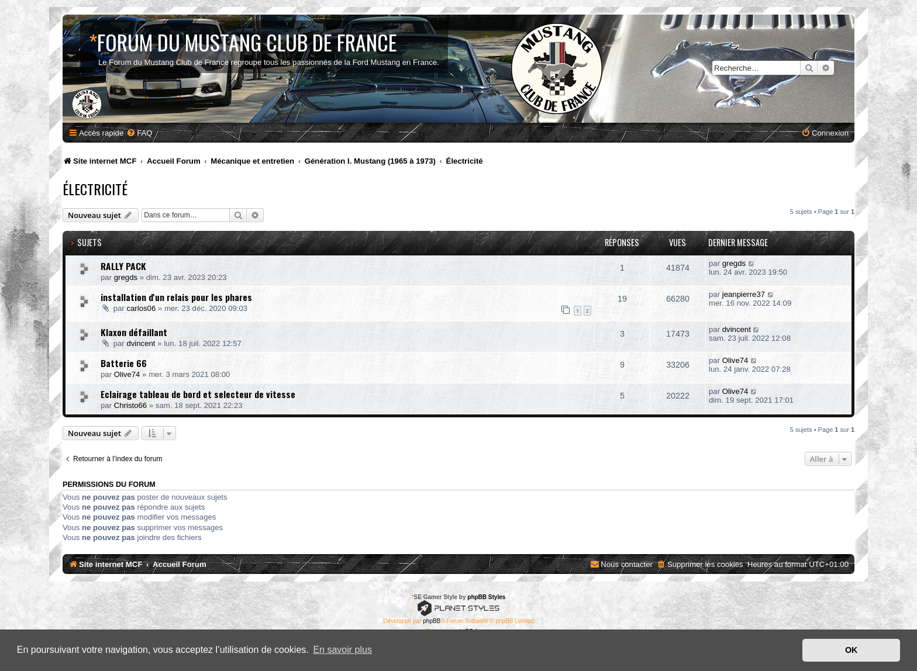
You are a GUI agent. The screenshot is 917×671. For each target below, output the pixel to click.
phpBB (431, 621)
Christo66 (130, 405)
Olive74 (127, 374)
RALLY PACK (123, 266)
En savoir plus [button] (342, 650)
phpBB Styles (486, 597)
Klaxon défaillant (134, 332)
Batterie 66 (124, 363)
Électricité (95, 188)
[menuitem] (139, 132)
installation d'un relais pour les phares (176, 297)
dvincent (140, 343)
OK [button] (851, 650)
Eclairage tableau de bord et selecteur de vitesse (198, 394)
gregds (125, 277)
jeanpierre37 (743, 294)
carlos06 (141, 308)
